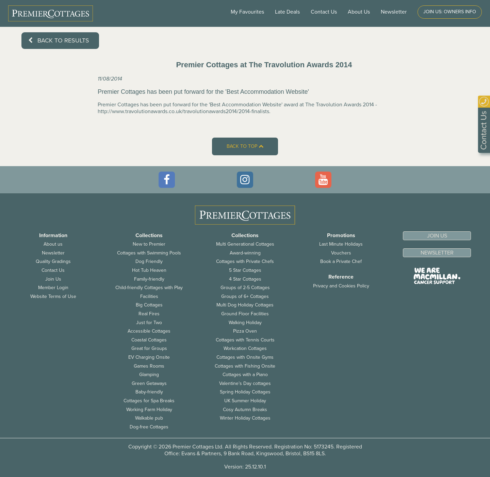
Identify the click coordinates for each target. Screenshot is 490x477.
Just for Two (149, 322)
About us (53, 244)
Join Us (53, 279)
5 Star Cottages (245, 270)
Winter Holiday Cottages (245, 418)
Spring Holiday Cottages (245, 392)
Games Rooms (149, 366)
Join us (437, 235)
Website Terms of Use (53, 296)
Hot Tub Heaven (149, 270)
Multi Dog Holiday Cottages (245, 305)
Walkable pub (149, 418)
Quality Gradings (53, 261)
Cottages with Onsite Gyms (245, 357)
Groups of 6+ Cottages (245, 296)
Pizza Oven (245, 331)
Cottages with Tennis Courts (245, 340)
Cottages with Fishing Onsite (245, 366)
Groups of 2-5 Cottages (245, 287)
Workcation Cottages (245, 348)
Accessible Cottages (149, 331)
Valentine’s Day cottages (245, 383)
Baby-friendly (149, 392)
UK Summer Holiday (245, 401)
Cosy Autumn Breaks (245, 409)
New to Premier (149, 244)
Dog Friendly (149, 261)
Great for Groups (149, 348)
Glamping (149, 374)
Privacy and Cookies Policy (341, 286)
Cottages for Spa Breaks (149, 401)
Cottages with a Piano (245, 374)
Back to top (245, 146)
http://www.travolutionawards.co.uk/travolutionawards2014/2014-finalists (183, 111)
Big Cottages (149, 305)
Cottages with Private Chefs (245, 261)
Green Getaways (149, 383)
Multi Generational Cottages (245, 244)
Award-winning (245, 253)
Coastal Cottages (149, 340)
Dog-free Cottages (149, 427)
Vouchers (341, 253)
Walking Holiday (245, 322)
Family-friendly (149, 279)
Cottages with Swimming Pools (149, 253)
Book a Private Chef (341, 261)
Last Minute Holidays (341, 244)
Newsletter (53, 253)
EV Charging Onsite (149, 357)
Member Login (53, 287)
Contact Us (324, 12)
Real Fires (149, 314)
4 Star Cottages (245, 279)
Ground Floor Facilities (245, 314)
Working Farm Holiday (149, 409)
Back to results (58, 40)
